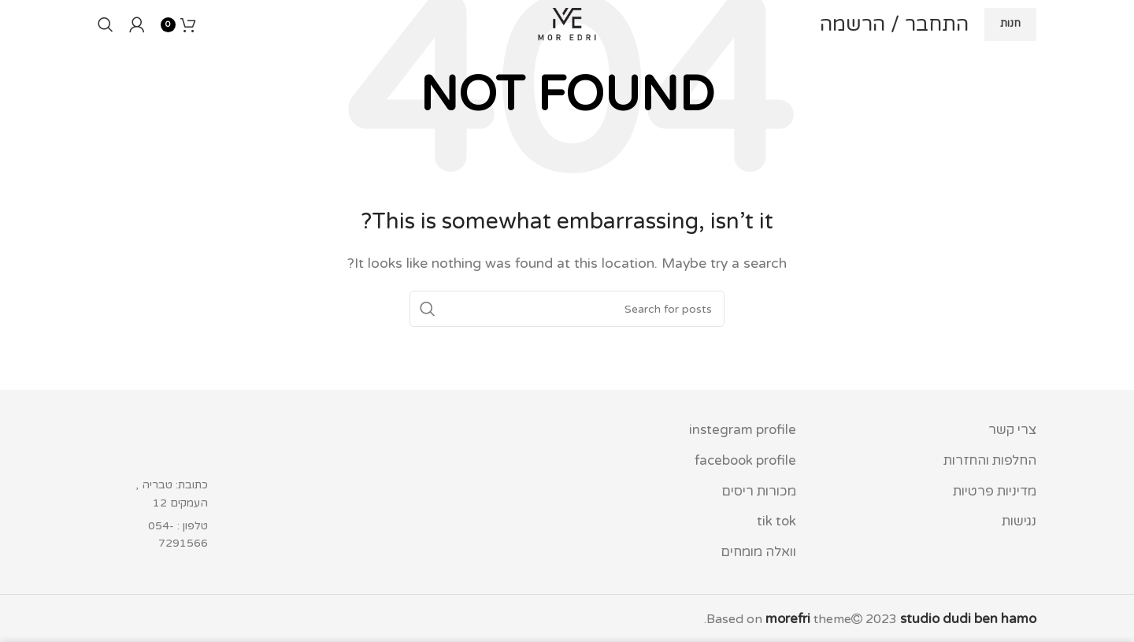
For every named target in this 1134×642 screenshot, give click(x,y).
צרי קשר (1013, 430)
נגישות (1019, 519)
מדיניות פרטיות (995, 489)
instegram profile (744, 430)
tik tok (777, 519)
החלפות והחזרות (990, 460)
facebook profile (746, 460)
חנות (1010, 49)
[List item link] (166, 535)
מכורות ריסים (759, 489)
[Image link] (166, 444)
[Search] (105, 49)
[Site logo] (567, 49)
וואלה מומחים (758, 548)
